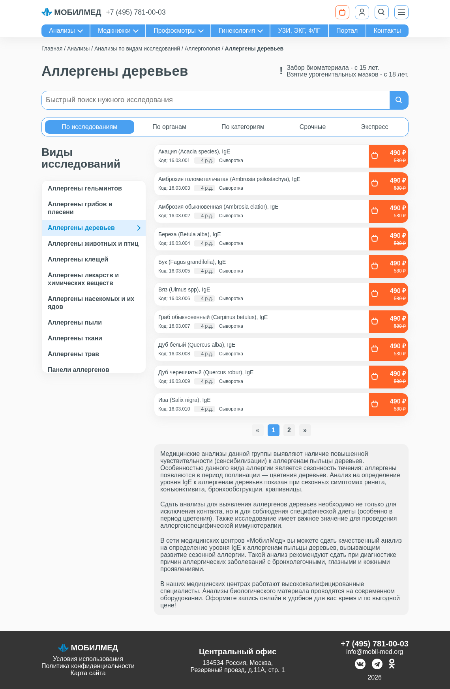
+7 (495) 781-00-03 (136, 12)
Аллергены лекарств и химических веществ (83, 279)
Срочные (313, 126)
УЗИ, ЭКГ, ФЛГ (299, 30)
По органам (169, 126)
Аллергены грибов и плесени (80, 208)
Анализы (62, 30)
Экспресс (374, 126)
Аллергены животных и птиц (93, 243)
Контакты (387, 30)
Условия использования (88, 658)
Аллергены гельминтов (85, 188)
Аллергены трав (73, 354)
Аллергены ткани (75, 338)
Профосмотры (175, 30)
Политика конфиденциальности (88, 666)
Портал (347, 30)
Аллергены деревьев (81, 227)
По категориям (242, 126)
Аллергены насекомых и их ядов (91, 302)
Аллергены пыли (75, 322)
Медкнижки (114, 30)
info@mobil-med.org (374, 651)
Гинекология (237, 30)
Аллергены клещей (78, 259)
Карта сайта (87, 673)
